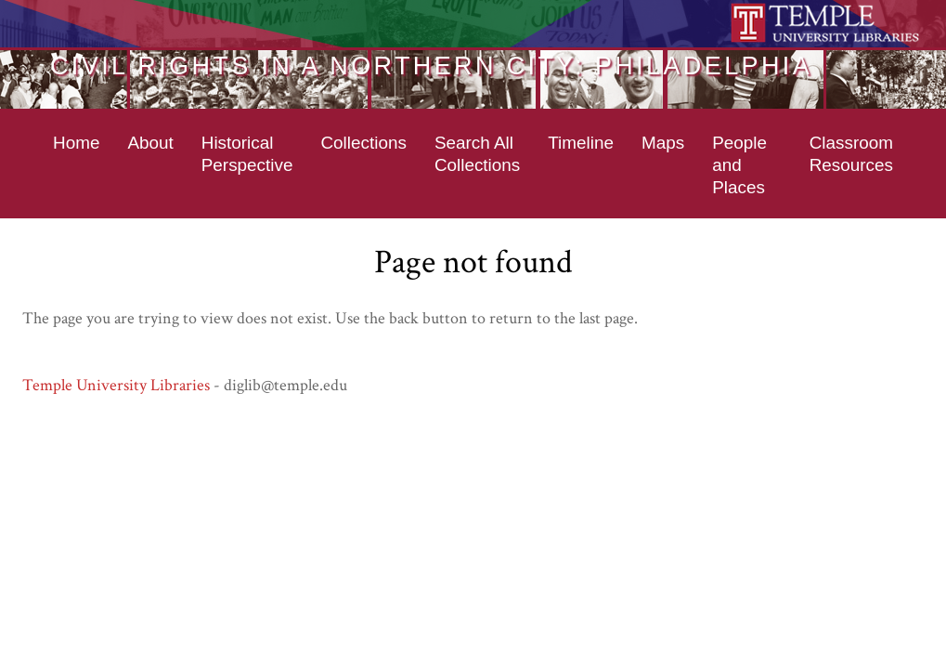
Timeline (581, 142)
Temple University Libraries (116, 385)
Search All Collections (477, 154)
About (150, 142)
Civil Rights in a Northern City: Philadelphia (431, 65)
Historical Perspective (247, 154)
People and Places (739, 165)
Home (76, 142)
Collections (363, 142)
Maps (662, 142)
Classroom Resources (851, 154)
